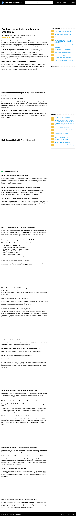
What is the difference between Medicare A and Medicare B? (64, 124)
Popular (65, 2)
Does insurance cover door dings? (63, 57)
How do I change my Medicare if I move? (64, 60)
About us (63, 514)
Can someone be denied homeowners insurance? (64, 37)
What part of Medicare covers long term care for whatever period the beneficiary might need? (64, 41)
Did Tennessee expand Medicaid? (63, 52)
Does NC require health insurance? (63, 34)
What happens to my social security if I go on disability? (64, 145)
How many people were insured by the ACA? (64, 130)
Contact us (72, 2)
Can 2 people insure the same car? (63, 31)
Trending (58, 2)
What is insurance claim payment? (63, 117)
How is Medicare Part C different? (63, 127)
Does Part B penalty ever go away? (63, 142)
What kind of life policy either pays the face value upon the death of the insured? (64, 121)
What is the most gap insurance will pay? (64, 55)
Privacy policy (71, 514)
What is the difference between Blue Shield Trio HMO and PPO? (63, 136)
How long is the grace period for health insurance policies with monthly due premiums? (64, 46)
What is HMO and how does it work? (63, 49)
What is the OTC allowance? (61, 139)
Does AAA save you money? (61, 133)
